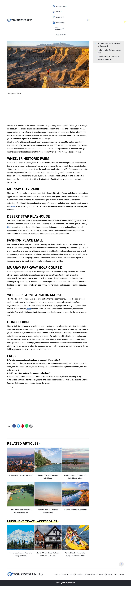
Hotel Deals (12, 32)
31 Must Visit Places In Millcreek (21, 475)
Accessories (82, 3)
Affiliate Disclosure (90, 574)
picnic (13, 206)
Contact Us (101, 574)
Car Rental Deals (38, 32)
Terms (72, 574)
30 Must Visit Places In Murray (75, 510)
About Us (57, 574)
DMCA (115, 574)
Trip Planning (97, 3)
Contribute (65, 574)
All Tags (121, 574)
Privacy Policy (79, 574)
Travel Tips (69, 3)
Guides (57, 3)
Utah (49, 32)
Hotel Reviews (112, 3)
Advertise (109, 574)
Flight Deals (24, 32)
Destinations (45, 3)
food (29, 309)
